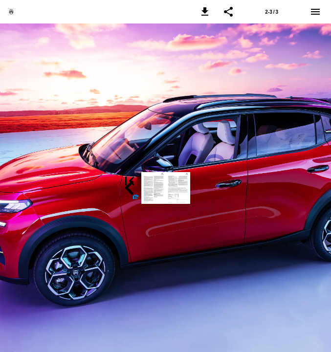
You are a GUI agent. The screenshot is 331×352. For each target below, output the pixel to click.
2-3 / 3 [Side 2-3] (271, 12)
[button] (205, 11)
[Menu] (315, 11)
